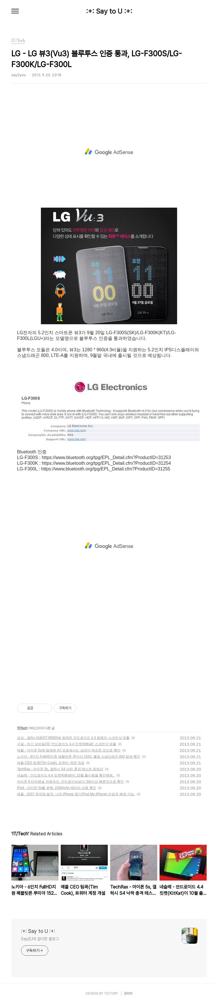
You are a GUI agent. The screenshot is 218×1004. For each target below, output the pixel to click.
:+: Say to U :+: (109, 11)
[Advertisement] (109, 152)
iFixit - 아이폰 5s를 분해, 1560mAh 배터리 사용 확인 (56, 788)
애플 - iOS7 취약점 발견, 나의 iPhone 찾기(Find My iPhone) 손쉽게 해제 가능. (76, 794)
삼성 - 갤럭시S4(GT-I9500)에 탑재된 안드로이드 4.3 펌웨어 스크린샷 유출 (73, 738)
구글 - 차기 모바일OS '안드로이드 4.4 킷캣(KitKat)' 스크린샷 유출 (66, 744)
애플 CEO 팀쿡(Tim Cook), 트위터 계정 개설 (50, 763)
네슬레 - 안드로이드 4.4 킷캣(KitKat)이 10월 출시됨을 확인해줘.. (66, 775)
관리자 (128, 993)
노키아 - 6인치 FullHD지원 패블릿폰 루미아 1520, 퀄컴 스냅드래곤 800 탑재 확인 (78, 757)
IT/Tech (22, 728)
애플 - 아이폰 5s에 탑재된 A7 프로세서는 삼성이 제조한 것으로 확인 (69, 750)
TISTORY (111, 993)
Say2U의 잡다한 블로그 (40, 939)
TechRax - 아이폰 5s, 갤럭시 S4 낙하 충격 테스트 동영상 (60, 769)
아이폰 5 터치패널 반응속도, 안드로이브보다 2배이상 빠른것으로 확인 (70, 782)
